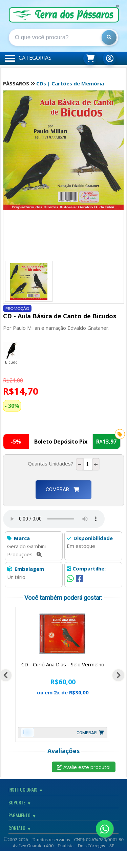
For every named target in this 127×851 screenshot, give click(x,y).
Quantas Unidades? (52, 463)
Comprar (62, 489)
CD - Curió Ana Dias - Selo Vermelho (62, 664)
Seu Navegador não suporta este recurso (54, 519)
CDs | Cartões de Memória (70, 83)
